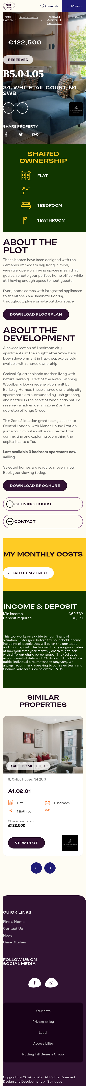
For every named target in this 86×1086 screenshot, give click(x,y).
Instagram (51, 982)
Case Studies (14, 942)
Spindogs (54, 1081)
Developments (28, 17)
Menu (74, 6)
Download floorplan (36, 314)
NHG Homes (8, 18)
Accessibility (43, 1043)
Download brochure (35, 485)
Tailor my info (29, 573)
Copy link (35, 134)
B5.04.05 (77, 17)
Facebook (34, 982)
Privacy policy (43, 1021)
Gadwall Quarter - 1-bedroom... (54, 20)
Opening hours (32, 504)
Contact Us (13, 928)
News (8, 935)
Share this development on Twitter (21, 134)
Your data (43, 1011)
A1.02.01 (19, 791)
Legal (43, 1032)
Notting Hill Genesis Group (43, 1054)
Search (51, 6)
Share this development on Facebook (6, 134)
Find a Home (14, 921)
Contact (25, 521)
